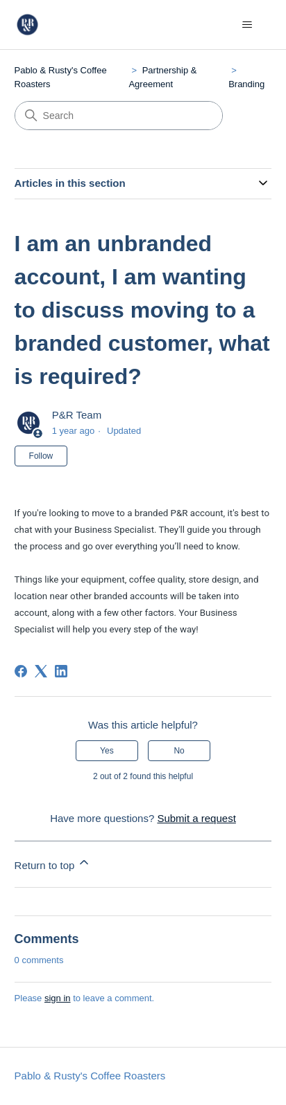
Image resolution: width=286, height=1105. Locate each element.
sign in (57, 998)
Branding (246, 84)
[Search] (118, 115)
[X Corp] (41, 671)
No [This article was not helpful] (179, 751)
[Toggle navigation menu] (246, 25)
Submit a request (196, 818)
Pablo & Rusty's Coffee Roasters (90, 1075)
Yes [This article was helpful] (107, 751)
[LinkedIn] (61, 671)
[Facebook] (21, 671)
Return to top (53, 863)
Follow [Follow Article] (41, 456)
